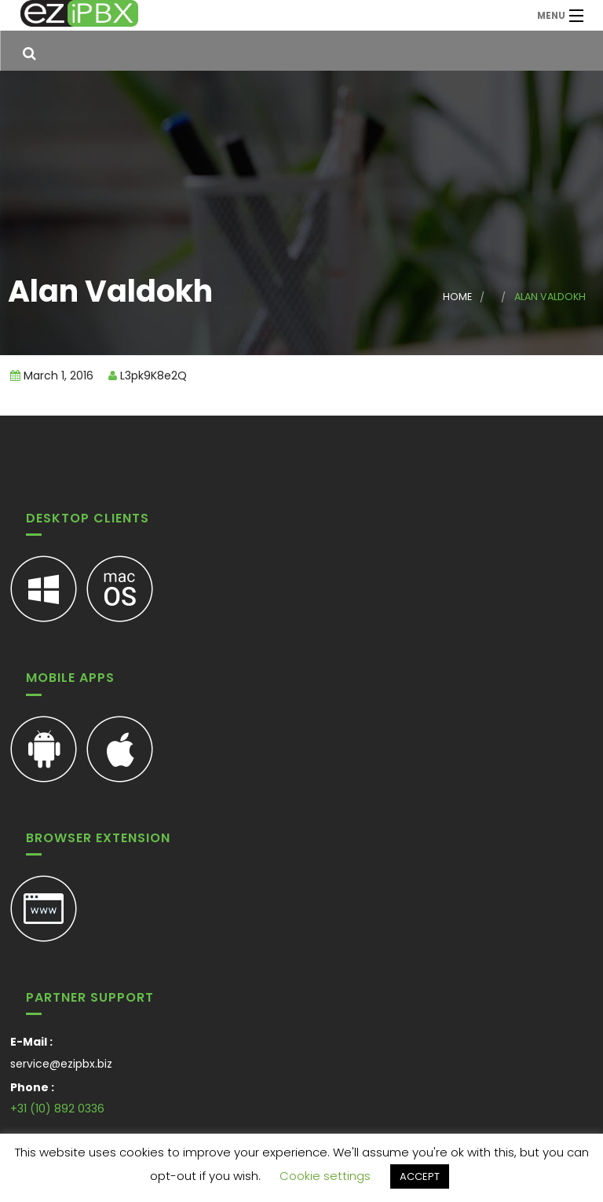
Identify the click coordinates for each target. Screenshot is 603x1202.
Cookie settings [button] (325, 1175)
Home (457, 296)
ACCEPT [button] (420, 1176)
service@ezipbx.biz (61, 1064)
